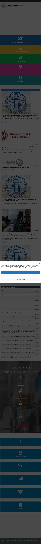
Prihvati (20, 272)
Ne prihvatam (20, 276)
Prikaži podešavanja (20, 279)
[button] (39, 263)
